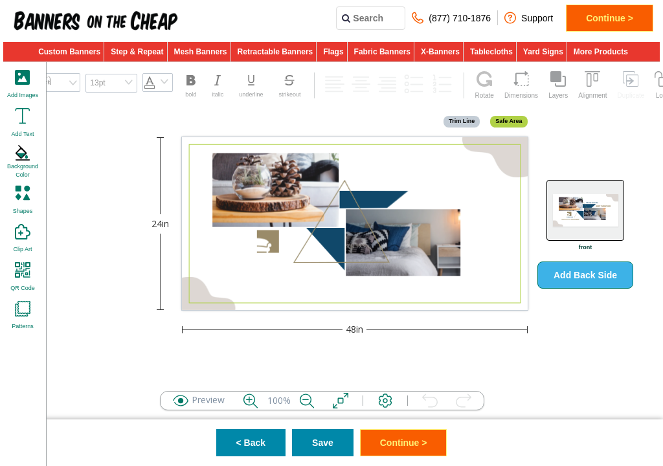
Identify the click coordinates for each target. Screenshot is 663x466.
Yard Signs (543, 51)
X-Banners (440, 51)
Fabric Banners (382, 51)
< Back (251, 443)
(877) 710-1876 (451, 17)
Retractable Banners (275, 51)
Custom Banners (69, 51)
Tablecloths (491, 51)
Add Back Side (585, 275)
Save (322, 443)
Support (528, 17)
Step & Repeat (137, 51)
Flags (333, 51)
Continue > (609, 18)
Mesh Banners (200, 51)
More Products (601, 51)
